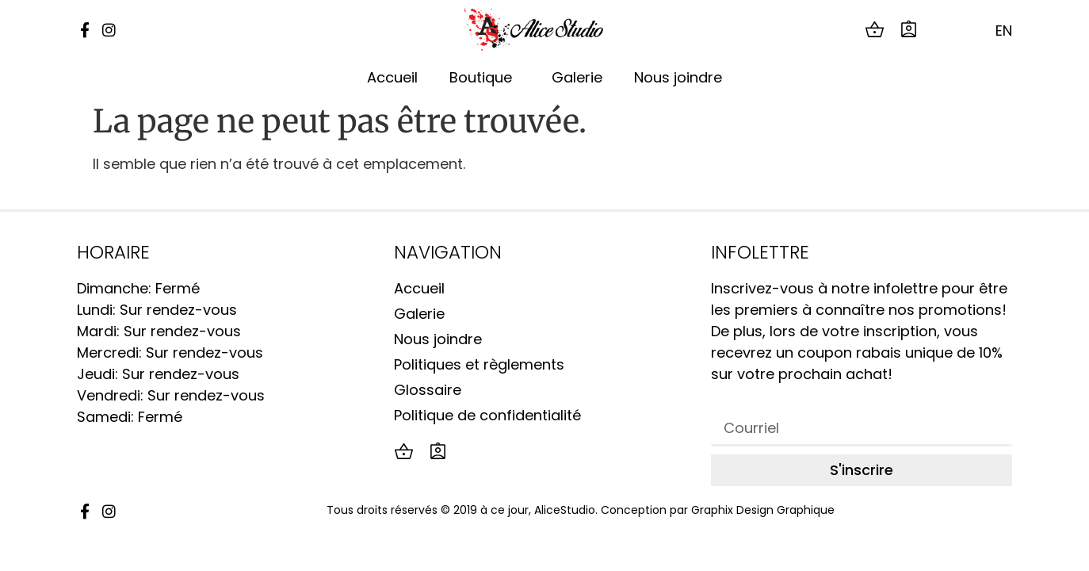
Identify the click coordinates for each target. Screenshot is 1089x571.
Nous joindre (678, 77)
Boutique (484, 77)
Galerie (577, 77)
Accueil (392, 77)
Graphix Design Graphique (763, 510)
